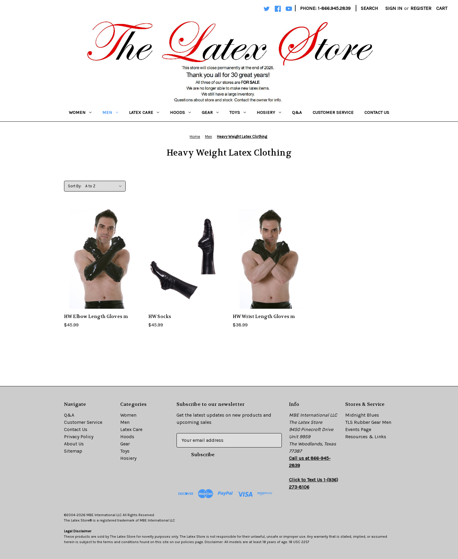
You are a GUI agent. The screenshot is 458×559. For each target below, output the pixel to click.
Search (369, 8)
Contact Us (376, 112)
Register (420, 8)
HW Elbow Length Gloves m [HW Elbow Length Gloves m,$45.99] (96, 317)
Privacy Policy (78, 436)
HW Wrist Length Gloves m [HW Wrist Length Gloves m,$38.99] (264, 317)
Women (80, 112)
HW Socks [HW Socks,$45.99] (159, 317)
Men (110, 112)
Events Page (358, 429)
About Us (74, 444)
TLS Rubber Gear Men (368, 422)
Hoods (180, 112)
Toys (237, 112)
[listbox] (104, 186)
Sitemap (73, 451)
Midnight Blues (362, 415)
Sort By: (74, 186)
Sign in (393, 8)
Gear (210, 112)
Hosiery (269, 112)
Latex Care (144, 112)
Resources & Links (365, 436)
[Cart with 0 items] (442, 8)
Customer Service (333, 112)
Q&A (297, 112)
